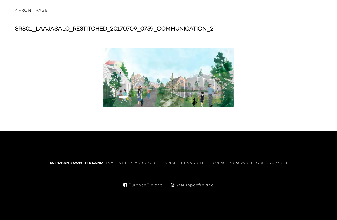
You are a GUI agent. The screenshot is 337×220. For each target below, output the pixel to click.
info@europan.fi (268, 163)
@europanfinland (192, 185)
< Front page (31, 11)
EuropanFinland (143, 185)
